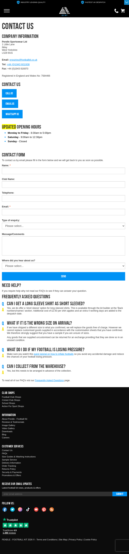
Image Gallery (8, 425)
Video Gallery (8, 428)
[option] (31, 2)
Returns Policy (9, 469)
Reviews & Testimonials (13, 422)
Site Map (63, 539)
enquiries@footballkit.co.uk (23, 59)
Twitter (12, 509)
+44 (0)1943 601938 (18, 64)
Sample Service (9, 460)
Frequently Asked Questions (49, 380)
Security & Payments (12, 472)
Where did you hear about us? (18, 260)
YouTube (36, 509)
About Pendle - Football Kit (14, 419)
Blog (4, 434)
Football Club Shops (11, 397)
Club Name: (8, 179)
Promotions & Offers (11, 475)
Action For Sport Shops (13, 406)
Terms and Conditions (46, 539)
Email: (6, 206)
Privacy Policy (75, 539)
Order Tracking (9, 466)
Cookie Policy (90, 539)
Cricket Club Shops (11, 400)
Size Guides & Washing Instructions (19, 456)
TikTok (28, 509)
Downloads (7, 431)
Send (63, 276)
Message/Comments (13, 234)
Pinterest (44, 509)
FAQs (4, 453)
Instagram (20, 509)
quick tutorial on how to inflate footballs (54, 354)
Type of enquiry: (11, 220)
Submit (119, 494)
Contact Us (7, 450)
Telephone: (8, 192)
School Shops (8, 403)
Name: (6, 165)
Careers (5, 437)
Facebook (5, 509)
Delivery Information (11, 463)
